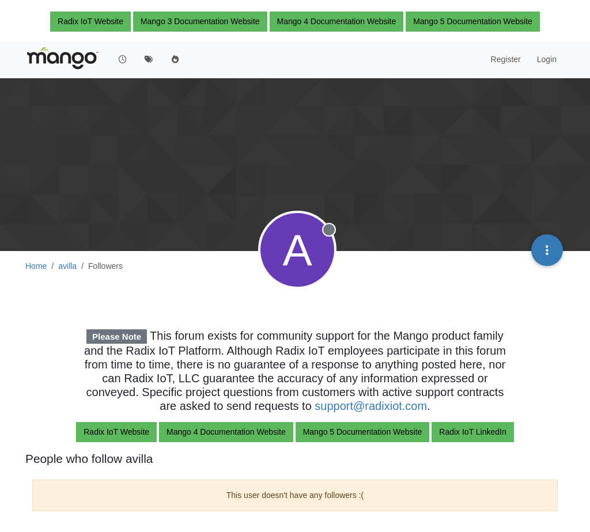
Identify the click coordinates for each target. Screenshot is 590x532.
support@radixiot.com (371, 406)
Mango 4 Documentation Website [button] (336, 21)
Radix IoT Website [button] (90, 21)
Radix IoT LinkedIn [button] (472, 431)
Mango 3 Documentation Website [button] (200, 21)
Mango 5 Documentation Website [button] (472, 21)
